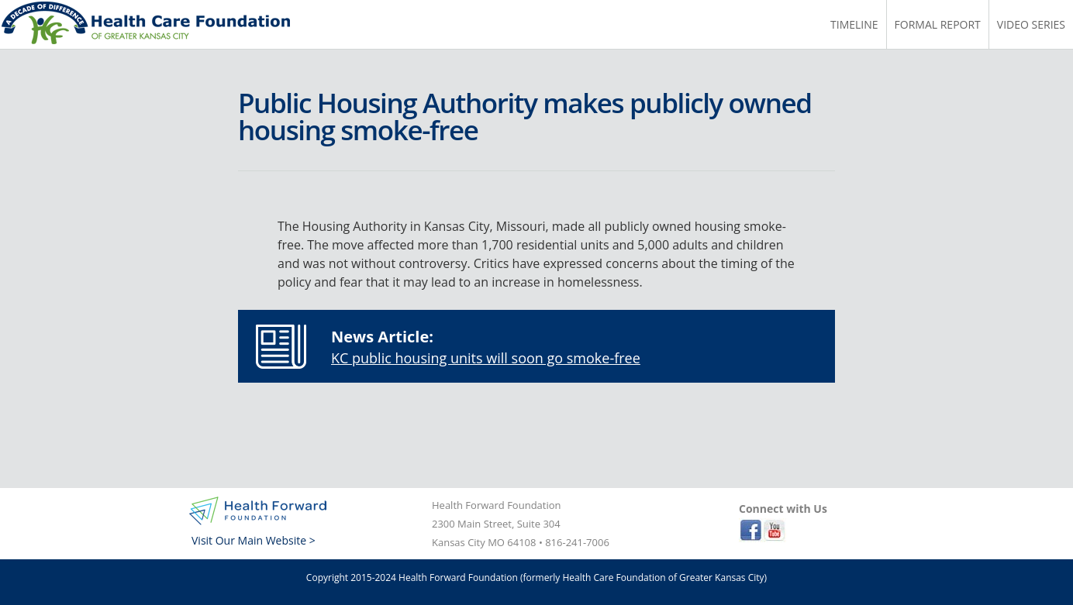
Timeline (854, 24)
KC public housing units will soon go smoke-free (485, 358)
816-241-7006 (577, 542)
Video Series (1031, 24)
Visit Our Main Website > (253, 540)
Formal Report (938, 24)
